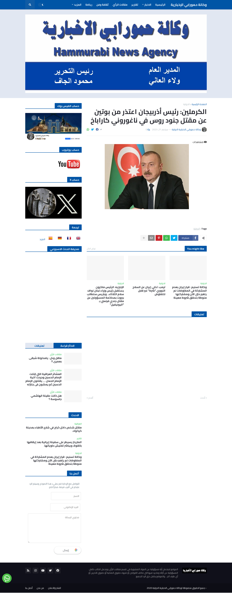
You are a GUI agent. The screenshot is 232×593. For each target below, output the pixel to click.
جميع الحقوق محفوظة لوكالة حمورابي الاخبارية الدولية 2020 (176, 588)
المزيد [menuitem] (77, 4)
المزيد (42, 239)
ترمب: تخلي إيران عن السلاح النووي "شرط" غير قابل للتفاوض (148, 290)
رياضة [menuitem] (88, 4)
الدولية (186, 104)
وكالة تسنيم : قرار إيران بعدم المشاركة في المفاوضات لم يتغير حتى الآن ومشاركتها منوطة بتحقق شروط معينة (189, 292)
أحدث (202, 398)
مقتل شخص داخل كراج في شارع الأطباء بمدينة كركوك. (54, 429)
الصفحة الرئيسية (199, 104)
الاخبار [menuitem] (147, 4)
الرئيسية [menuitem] (160, 4)
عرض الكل (91, 248)
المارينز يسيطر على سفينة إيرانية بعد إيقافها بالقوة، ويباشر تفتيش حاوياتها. (54, 443)
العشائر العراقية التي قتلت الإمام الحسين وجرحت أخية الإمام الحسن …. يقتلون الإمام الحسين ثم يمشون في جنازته (43, 379)
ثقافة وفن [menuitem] (102, 4)
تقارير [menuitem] (134, 4)
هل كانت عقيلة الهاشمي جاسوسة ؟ (46, 397)
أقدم (90, 398)
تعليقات (39, 345)
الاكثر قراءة (67, 345)
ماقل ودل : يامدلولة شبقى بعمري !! (45, 359)
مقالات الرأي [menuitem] (120, 4)
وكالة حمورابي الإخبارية (189, 5)
